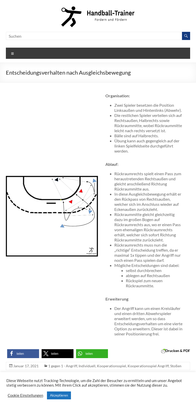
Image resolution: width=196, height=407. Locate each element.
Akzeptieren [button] (59, 395)
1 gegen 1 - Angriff (62, 366)
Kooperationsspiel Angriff (148, 366)
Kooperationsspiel (111, 366)
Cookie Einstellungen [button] (25, 395)
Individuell (87, 366)
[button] (23, 353)
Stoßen (175, 366)
